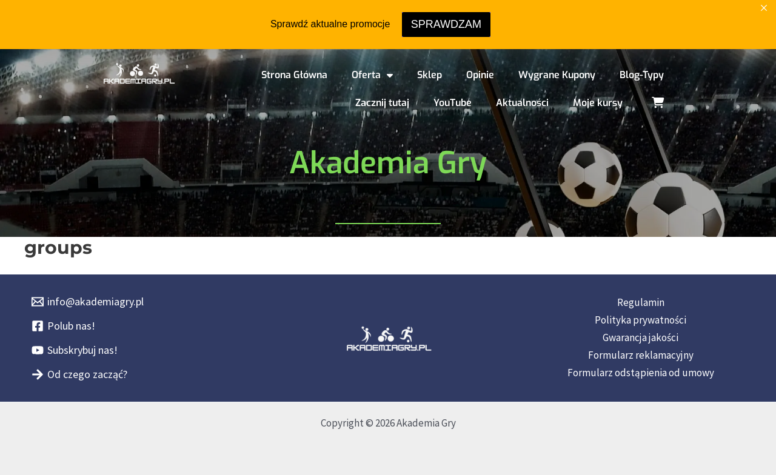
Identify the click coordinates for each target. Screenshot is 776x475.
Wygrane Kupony (556, 74)
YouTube (452, 102)
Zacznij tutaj (382, 102)
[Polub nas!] (63, 326)
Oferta (372, 75)
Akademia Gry (388, 163)
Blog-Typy (642, 74)
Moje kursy (598, 102)
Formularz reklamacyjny (641, 355)
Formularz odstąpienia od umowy (640, 372)
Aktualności (522, 102)
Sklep (429, 74)
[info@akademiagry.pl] (87, 302)
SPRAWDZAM (446, 24)
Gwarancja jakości (640, 337)
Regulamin (640, 302)
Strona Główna (294, 74)
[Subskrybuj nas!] (74, 350)
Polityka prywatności (640, 320)
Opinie (480, 74)
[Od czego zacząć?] (79, 374)
